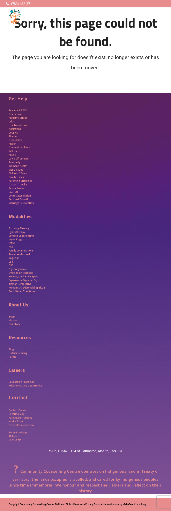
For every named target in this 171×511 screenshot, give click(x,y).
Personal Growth (19, 199)
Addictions (15, 129)
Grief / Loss (16, 114)
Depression (15, 140)
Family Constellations (21, 250)
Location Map (16, 414)
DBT (11, 265)
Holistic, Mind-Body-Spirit (23, 276)
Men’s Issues (16, 169)
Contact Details (18, 410)
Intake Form (16, 421)
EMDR (12, 243)
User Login (15, 440)
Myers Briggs (16, 239)
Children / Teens (18, 173)
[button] (160, 24)
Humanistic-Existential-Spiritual (27, 287)
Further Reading (18, 353)
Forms (12, 357)
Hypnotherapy (17, 232)
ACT (11, 247)
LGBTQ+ (13, 192)
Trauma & (15, 110)
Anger (12, 144)
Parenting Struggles (20, 181)
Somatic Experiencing (21, 235)
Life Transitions (18, 125)
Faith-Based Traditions (22, 291)
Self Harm (14, 151)
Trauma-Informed (19, 254)
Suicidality (14, 162)
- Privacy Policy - (93, 504)
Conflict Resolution (20, 195)
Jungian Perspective (20, 284)
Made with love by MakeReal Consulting (124, 504)
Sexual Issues (16, 188)
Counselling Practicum (22, 382)
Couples (13, 132)
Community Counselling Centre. (37, 504)
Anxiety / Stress (18, 118)
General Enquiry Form (21, 425)
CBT (11, 261)
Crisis (12, 121)
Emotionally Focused (21, 273)
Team (12, 316)
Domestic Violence (19, 147)
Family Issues (16, 177)
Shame (13, 136)
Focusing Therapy (19, 228)
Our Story (14, 324)
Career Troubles (18, 184)
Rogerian (14, 258)
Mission (13, 320)
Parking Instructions (20, 417)
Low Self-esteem (19, 158)
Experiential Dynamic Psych (24, 280)
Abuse (12, 155)
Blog (11, 349)
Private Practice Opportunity (25, 385)
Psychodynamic (18, 269)
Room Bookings (18, 432)
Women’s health (18, 166)
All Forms (14, 436)
